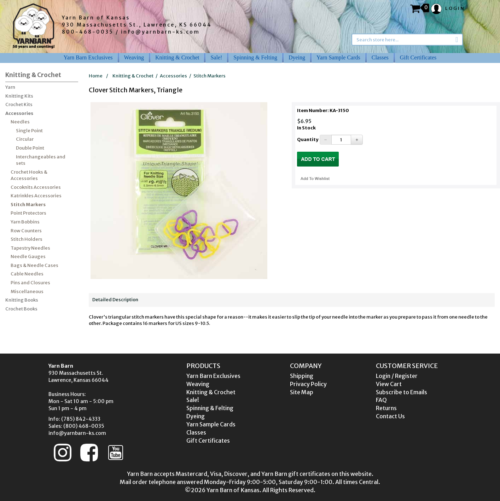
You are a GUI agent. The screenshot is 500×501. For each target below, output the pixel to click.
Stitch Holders (26, 239)
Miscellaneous (27, 292)
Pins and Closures (30, 283)
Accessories (19, 113)
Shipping (301, 375)
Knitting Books (21, 300)
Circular (25, 139)
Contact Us (390, 416)
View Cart (389, 384)
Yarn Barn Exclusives (88, 57)
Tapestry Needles (30, 248)
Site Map (301, 392)
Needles (20, 122)
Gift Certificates (418, 57)
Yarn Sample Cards (338, 57)
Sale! (216, 57)
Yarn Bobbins (25, 222)
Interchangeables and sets (40, 160)
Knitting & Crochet (177, 57)
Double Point (30, 148)
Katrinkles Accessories (36, 196)
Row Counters (26, 231)
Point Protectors (28, 213)
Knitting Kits (19, 96)
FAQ (381, 399)
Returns (386, 408)
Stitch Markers (28, 205)
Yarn (10, 87)
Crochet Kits (19, 104)
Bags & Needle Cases (34, 265)
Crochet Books (21, 309)
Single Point (29, 131)
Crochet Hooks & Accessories (29, 175)
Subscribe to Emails (401, 392)
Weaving (134, 57)
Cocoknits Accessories (36, 187)
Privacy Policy (308, 384)
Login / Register (397, 375)
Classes (380, 57)
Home (96, 76)
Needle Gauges (28, 257)
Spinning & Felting (255, 57)
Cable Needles (27, 274)
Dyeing (297, 57)
